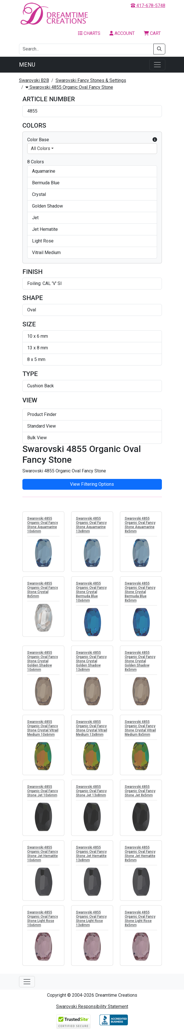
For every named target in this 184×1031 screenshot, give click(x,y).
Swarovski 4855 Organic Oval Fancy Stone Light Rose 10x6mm (42, 920)
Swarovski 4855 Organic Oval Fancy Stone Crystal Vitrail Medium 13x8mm (91, 730)
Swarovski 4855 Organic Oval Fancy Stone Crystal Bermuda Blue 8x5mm (140, 593)
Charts (89, 33)
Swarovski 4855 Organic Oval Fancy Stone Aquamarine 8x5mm (140, 526)
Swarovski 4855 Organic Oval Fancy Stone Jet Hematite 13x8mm (91, 855)
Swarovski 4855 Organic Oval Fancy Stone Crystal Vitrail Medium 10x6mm (42, 730)
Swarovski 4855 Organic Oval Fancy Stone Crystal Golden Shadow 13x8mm (91, 662)
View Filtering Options (92, 484)
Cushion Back (40, 385)
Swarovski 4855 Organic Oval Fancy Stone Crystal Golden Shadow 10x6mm (42, 662)
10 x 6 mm (37, 336)
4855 (32, 111)
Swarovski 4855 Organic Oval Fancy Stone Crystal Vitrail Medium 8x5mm (140, 730)
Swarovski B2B (34, 80)
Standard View (41, 426)
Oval (31, 309)
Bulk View (37, 437)
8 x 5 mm (36, 359)
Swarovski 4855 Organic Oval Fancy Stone (69, 87)
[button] (155, 139)
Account (122, 33)
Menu (27, 64)
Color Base (92, 139)
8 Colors (35, 161)
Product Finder (41, 414)
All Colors (40, 148)
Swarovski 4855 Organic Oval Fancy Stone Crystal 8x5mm (42, 591)
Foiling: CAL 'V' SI (44, 283)
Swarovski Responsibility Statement (92, 1006)
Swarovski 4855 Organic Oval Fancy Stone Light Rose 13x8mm (91, 920)
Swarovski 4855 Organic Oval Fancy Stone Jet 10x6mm (42, 793)
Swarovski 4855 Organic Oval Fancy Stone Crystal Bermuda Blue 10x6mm (91, 593)
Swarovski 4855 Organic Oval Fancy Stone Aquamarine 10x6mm (42, 526)
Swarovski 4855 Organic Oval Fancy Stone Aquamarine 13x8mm (91, 526)
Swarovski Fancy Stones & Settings (91, 80)
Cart (152, 33)
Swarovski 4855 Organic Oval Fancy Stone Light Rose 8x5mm (140, 920)
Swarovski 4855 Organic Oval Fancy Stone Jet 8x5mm (140, 793)
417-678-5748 (148, 5)
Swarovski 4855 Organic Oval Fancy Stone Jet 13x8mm (91, 793)
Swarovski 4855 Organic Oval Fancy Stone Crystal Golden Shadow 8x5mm (140, 662)
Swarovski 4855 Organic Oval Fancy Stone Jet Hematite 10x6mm (42, 855)
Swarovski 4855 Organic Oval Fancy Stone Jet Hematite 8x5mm (140, 855)
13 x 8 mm (37, 347)
